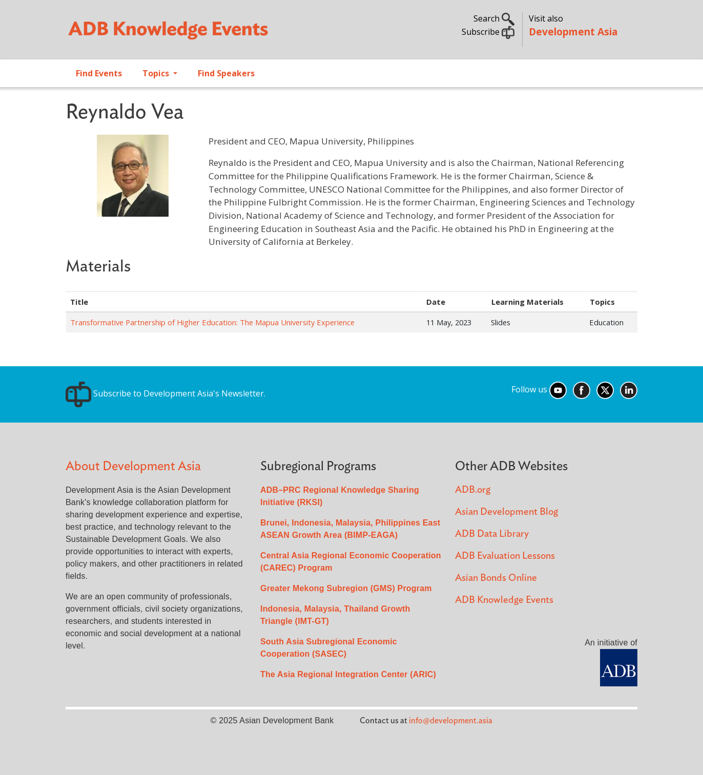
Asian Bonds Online (496, 578)
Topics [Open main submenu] (156, 73)
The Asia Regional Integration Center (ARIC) (348, 674)
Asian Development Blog (506, 512)
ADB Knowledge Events (504, 600)
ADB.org (472, 490)
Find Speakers (226, 73)
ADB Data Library (492, 534)
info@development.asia (450, 721)
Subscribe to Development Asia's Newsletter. (165, 393)
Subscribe (488, 31)
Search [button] (493, 18)
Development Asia (573, 31)
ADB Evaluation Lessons (505, 556)
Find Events (99, 73)
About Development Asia (133, 466)
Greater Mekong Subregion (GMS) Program (346, 588)
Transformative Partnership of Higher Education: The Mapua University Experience (212, 322)
